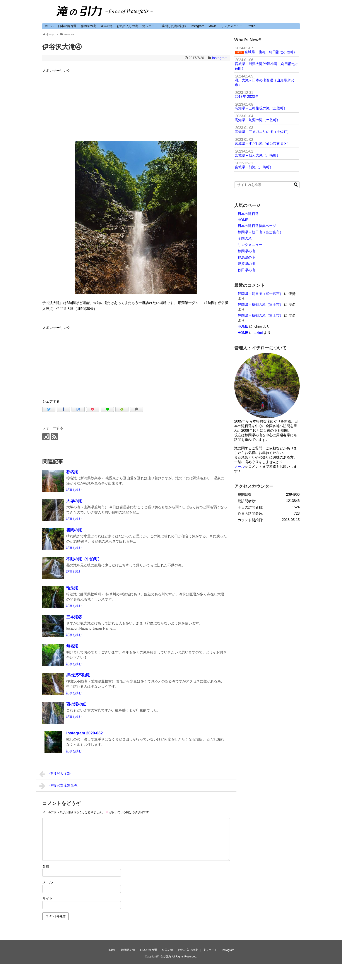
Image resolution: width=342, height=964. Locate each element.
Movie (213, 26)
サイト (47, 898)
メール (47, 882)
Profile (250, 26)
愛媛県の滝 (246, 264)
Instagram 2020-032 (84, 733)
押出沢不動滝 (78, 675)
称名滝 (72, 472)
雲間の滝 (74, 530)
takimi (258, 333)
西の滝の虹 (76, 704)
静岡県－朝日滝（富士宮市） (260, 232)
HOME (243, 220)
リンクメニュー (231, 26)
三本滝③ (74, 617)
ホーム (49, 26)
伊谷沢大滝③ (54, 774)
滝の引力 (165, 956)
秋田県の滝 (246, 270)
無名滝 (72, 646)
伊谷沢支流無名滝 (58, 785)
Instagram (197, 26)
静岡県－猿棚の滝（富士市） (260, 304)
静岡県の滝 (88, 26)
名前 (45, 866)
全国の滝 (106, 26)
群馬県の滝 (246, 257)
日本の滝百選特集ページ (257, 226)
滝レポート (150, 26)
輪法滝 (72, 588)
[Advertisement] (136, 104)
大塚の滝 (74, 501)
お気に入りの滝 (127, 26)
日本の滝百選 (67, 26)
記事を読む (74, 489)
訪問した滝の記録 (174, 26)
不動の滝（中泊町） (84, 559)
